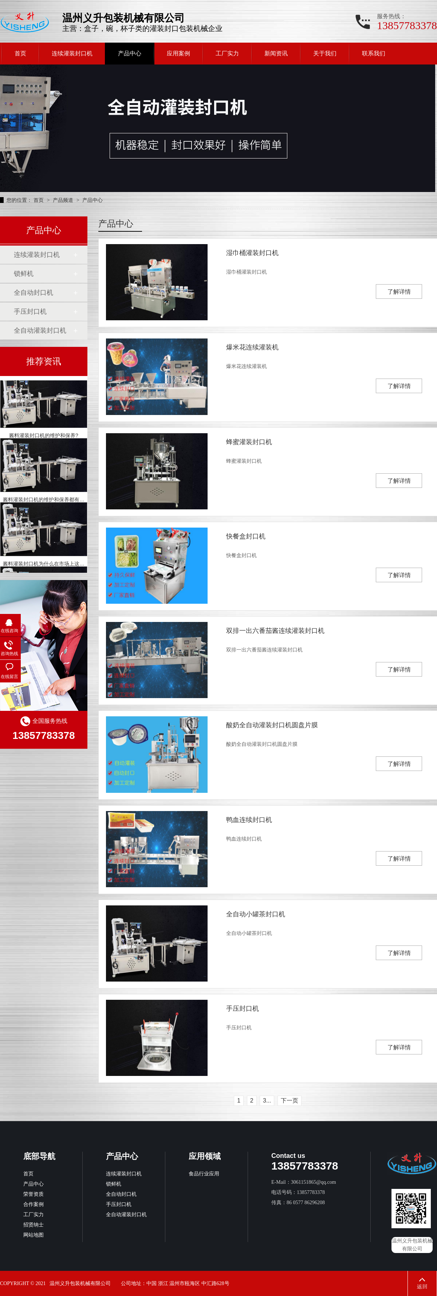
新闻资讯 (276, 53)
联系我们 (373, 53)
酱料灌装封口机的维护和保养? (43, 437)
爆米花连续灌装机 (252, 347)
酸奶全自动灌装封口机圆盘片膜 (272, 725)
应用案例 (178, 53)
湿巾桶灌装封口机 (252, 253)
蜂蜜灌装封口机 (249, 442)
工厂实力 (227, 53)
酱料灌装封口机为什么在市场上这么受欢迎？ (54, 565)
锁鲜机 (24, 273)
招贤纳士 (33, 1225)
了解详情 (399, 292)
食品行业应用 (204, 1173)
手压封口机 (242, 1008)
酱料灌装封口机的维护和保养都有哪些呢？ (51, 501)
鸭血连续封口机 (249, 819)
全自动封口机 (33, 292)
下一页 (289, 1100)
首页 (20, 53)
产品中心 (129, 53)
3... (267, 1100)
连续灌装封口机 (72, 53)
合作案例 (33, 1204)
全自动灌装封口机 (40, 330)
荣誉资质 (33, 1194)
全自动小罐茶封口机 (255, 914)
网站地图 (33, 1235)
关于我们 (324, 53)
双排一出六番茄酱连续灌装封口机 (275, 630)
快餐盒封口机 (245, 536)
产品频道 (64, 200)
